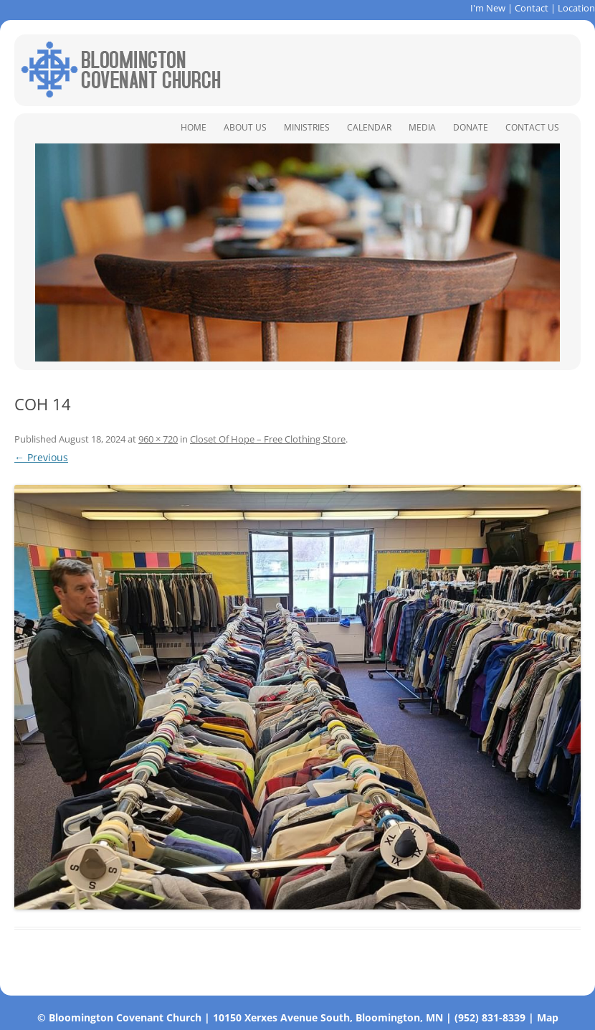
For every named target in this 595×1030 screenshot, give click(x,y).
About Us (245, 127)
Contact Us (532, 127)
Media (422, 127)
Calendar (369, 127)
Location (576, 7)
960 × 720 (158, 439)
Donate (470, 127)
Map (547, 1017)
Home (193, 127)
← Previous (41, 457)
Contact (531, 7)
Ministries (307, 127)
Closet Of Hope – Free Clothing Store (268, 439)
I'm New (487, 7)
